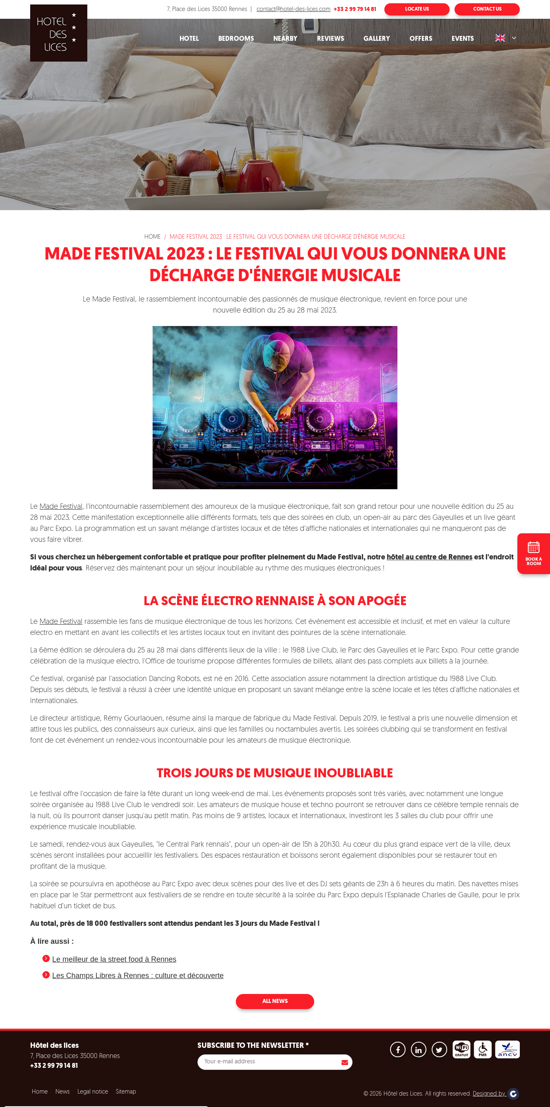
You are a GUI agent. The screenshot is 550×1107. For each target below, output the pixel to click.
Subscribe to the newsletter (253, 1046)
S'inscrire (345, 1062)
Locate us (417, 9)
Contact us (487, 9)
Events (463, 39)
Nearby (285, 39)
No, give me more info (41, 1081)
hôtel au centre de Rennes (429, 557)
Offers (421, 39)
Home (152, 237)
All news (275, 1001)
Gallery (377, 39)
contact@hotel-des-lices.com (293, 10)
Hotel (189, 39)
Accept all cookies (64, 1101)
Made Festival (61, 507)
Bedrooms (236, 39)
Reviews (330, 39)
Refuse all (117, 1101)
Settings (159, 1101)
